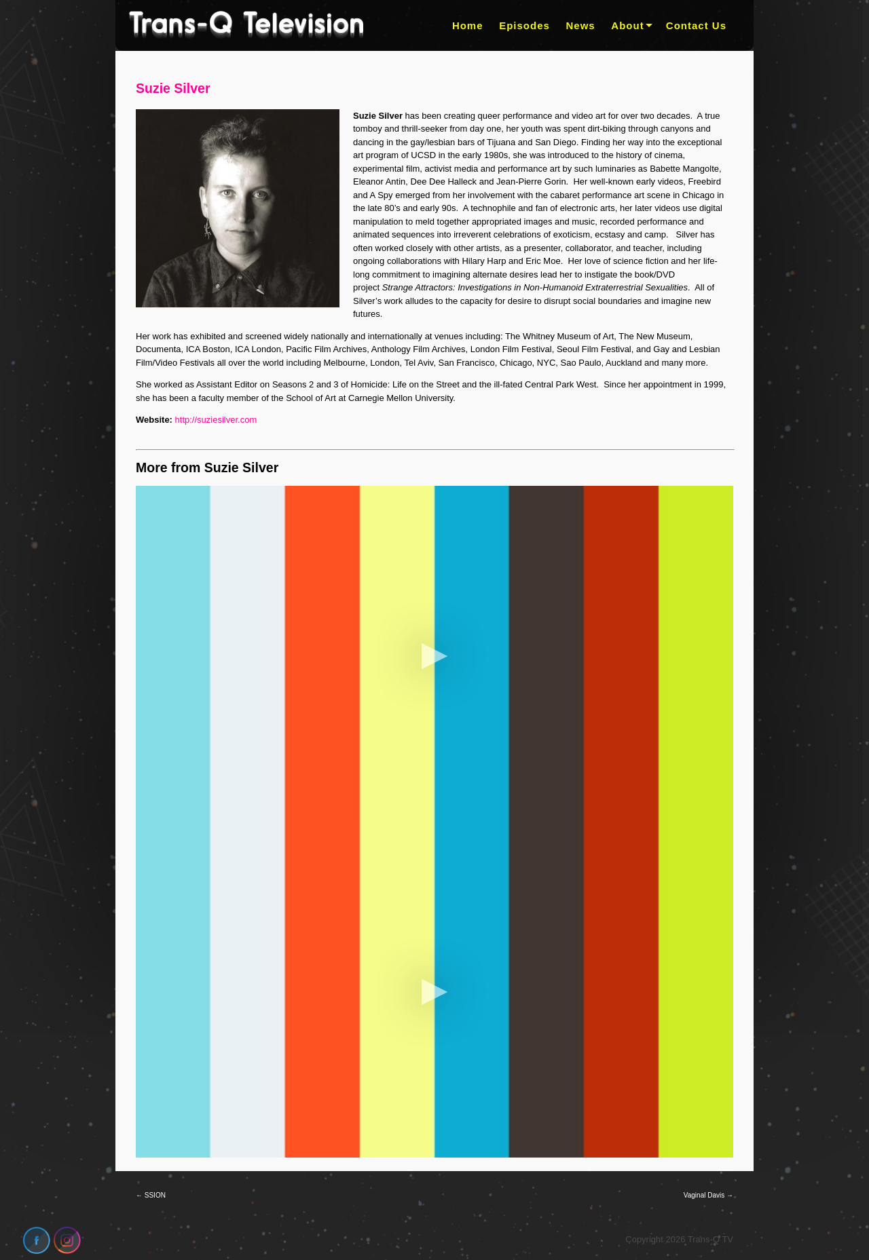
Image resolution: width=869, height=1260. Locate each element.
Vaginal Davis (708, 1195)
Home (467, 25)
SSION (151, 1195)
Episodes (524, 25)
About (627, 25)
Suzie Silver (173, 88)
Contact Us (696, 25)
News (580, 25)
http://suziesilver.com (216, 420)
